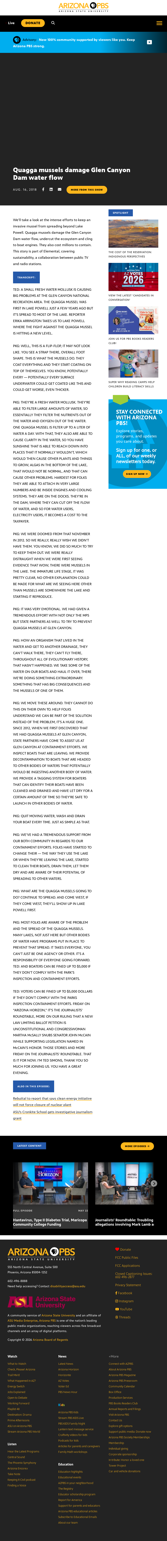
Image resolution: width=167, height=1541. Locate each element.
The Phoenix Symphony (22, 1463)
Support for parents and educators (79, 1505)
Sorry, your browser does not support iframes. (83, 108)
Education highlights (70, 1472)
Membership (116, 1443)
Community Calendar (122, 1386)
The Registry (65, 1489)
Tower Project (117, 1465)
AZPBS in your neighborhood (75, 1483)
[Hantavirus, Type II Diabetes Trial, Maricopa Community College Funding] (50, 1165)
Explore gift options (120, 1426)
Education (65, 1464)
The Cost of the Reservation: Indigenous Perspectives (130, 254)
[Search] (53, 23)
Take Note (14, 1474)
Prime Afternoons (18, 1420)
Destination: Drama (20, 1415)
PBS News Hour (67, 1392)
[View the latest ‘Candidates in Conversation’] (133, 265)
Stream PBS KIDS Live (71, 1418)
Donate (123, 1249)
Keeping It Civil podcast (21, 1480)
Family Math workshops (72, 1452)
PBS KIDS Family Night (71, 1423)
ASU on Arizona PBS (20, 1426)
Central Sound (16, 1457)
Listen (12, 1444)
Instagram (124, 1301)
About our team (68, 1522)
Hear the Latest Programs (23, 1451)
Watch (12, 1356)
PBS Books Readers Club (123, 1403)
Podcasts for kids (68, 1440)
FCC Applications (127, 1266)
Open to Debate (17, 1398)
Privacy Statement (128, 1285)
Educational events (69, 1477)
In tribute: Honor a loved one (126, 1460)
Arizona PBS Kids (68, 1412)
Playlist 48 (14, 1409)
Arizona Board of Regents (50, 1340)
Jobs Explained (16, 1392)
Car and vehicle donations (124, 1471)
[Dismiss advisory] (149, 42)
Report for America (70, 1500)
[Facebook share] (45, 189)
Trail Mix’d (14, 1375)
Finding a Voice (17, 1485)
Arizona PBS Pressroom (123, 1381)
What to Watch (17, 1364)
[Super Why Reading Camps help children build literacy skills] (133, 352)
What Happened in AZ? (22, 1381)
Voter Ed (63, 1386)
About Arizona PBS (120, 1369)
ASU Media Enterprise (23, 1321)
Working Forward (18, 1403)
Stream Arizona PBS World (24, 1431)
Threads (122, 1317)
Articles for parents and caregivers (79, 1446)
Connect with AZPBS (121, 1364)
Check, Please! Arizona (21, 1369)
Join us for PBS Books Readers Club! (131, 341)
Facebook (123, 1293)
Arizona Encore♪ (18, 1468)
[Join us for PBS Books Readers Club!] (133, 308)
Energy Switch (16, 1386)
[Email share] (62, 189)
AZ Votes (63, 1381)
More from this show (87, 189)
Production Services (121, 1398)
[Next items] (154, 1183)
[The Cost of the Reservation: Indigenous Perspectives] (133, 222)
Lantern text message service (76, 1429)
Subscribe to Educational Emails (77, 1517)
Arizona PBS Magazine (122, 1375)
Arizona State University (58, 1315)
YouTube (123, 1309)
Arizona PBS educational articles (77, 1511)
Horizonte (64, 1375)
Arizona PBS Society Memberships (129, 1437)
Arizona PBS (47, 1321)
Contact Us (115, 1420)
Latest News (65, 1364)
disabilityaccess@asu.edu (67, 1286)
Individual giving (118, 1448)
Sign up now (137, 474)
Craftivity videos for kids (72, 1435)
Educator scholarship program (76, 1494)
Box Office (115, 1392)
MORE (137, 1146)
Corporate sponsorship (123, 1454)
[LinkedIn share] (53, 189)
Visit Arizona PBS (119, 1415)
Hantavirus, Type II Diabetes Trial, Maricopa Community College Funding (50, 1222)
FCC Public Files (126, 1257)
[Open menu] (159, 23)
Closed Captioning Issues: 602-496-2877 (133, 1275)
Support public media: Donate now (130, 1431)
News (62, 1356)
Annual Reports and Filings (125, 1409)
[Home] (83, 7)
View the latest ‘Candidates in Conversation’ (131, 297)
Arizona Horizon (68, 1369)
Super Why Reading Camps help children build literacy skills (132, 384)
